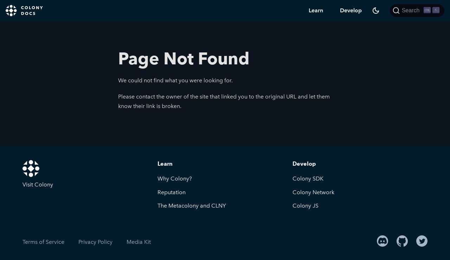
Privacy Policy (95, 242)
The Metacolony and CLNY (192, 205)
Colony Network (313, 192)
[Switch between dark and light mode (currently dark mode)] (375, 10)
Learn (316, 10)
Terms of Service (43, 242)
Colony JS (305, 205)
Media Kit (139, 242)
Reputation (172, 192)
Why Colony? (175, 178)
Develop (351, 10)
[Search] (417, 10)
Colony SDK (307, 178)
